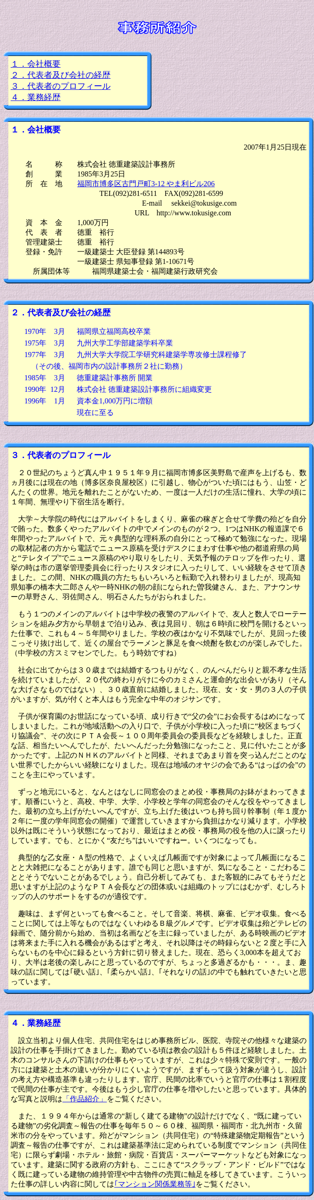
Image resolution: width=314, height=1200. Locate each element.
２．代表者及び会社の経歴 (61, 75)
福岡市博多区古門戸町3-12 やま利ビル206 (146, 184)
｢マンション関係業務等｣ (155, 1184)
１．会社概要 (36, 64)
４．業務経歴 (36, 97)
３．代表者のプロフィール (61, 86)
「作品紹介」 (84, 1099)
